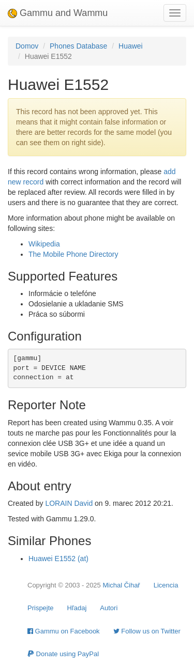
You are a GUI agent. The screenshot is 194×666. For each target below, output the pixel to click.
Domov (27, 46)
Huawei (130, 46)
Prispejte (40, 608)
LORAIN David (69, 503)
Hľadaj (77, 608)
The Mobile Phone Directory (73, 254)
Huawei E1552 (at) (58, 558)
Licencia (166, 585)
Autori (108, 608)
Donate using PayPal (63, 654)
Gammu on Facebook (63, 631)
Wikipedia (44, 244)
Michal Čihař (121, 585)
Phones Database (78, 46)
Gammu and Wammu (58, 13)
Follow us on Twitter (147, 631)
